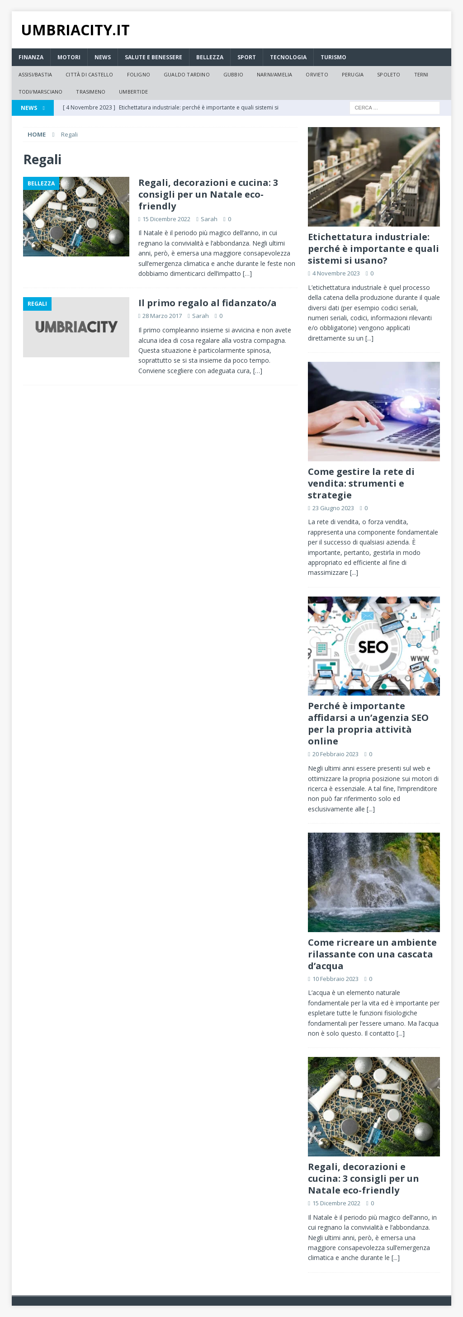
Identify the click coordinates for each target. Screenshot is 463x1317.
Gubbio (233, 74)
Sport (246, 57)
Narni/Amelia (274, 74)
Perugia (353, 74)
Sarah (209, 219)
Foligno (138, 74)
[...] (369, 338)
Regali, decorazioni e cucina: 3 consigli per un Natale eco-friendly (208, 194)
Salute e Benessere (153, 57)
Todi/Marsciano (41, 91)
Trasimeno (90, 91)
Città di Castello (89, 74)
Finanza (31, 57)
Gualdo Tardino (187, 74)
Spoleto (388, 74)
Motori (68, 57)
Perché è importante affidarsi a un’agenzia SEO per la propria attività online (368, 723)
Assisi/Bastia (35, 74)
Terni (421, 74)
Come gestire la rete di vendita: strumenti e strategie (361, 483)
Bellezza (209, 57)
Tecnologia (288, 57)
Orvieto (317, 74)
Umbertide (133, 91)
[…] (247, 273)
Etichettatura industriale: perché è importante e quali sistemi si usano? (373, 248)
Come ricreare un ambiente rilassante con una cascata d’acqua (372, 954)
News (102, 57)
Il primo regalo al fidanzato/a (207, 303)
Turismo (333, 57)
